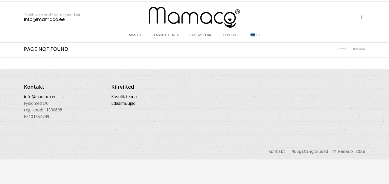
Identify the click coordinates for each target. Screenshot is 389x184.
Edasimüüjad (123, 103)
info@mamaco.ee (40, 96)
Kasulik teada (124, 96)
